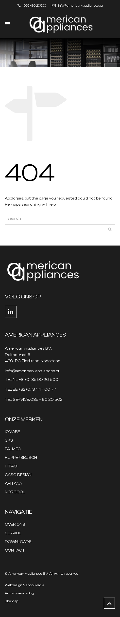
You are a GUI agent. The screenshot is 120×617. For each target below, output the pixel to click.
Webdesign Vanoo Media (24, 585)
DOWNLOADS (18, 542)
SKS (9, 440)
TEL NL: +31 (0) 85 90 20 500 (31, 380)
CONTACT (15, 550)
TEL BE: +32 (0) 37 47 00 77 (30, 389)
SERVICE (13, 533)
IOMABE (12, 432)
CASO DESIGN (18, 475)
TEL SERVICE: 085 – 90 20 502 (34, 399)
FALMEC (13, 449)
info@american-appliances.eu (80, 5)
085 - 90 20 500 (35, 5)
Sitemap (11, 601)
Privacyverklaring (19, 593)
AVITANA (13, 483)
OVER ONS (15, 524)
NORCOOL (15, 492)
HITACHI (12, 466)
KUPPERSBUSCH (21, 458)
